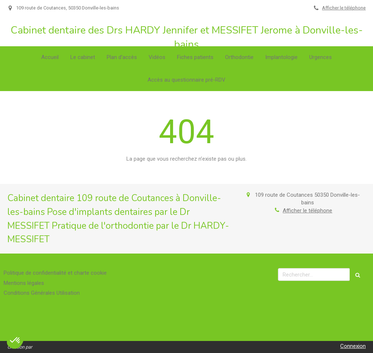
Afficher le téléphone (344, 8)
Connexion (353, 346)
